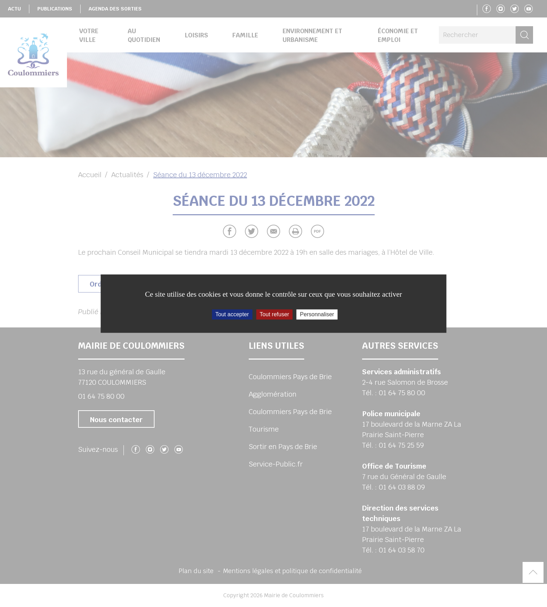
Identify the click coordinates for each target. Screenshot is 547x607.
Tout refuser (274, 314)
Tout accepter (232, 314)
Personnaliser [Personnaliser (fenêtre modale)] (317, 314)
